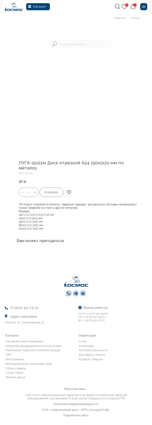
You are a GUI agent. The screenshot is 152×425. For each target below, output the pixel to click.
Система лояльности (93, 350)
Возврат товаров (91, 359)
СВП (8, 354)
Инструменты (15, 359)
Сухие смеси (14, 372)
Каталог (39, 6)
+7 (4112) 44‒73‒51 (24, 308)
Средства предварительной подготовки (34, 345)
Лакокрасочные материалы (24, 341)
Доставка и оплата (92, 354)
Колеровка (86, 345)
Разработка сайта (76, 415)
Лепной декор (15, 377)
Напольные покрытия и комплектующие (33, 350)
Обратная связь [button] (75, 388)
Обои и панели (16, 368)
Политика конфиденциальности (76, 404)
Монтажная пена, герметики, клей (29, 363)
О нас (83, 341)
